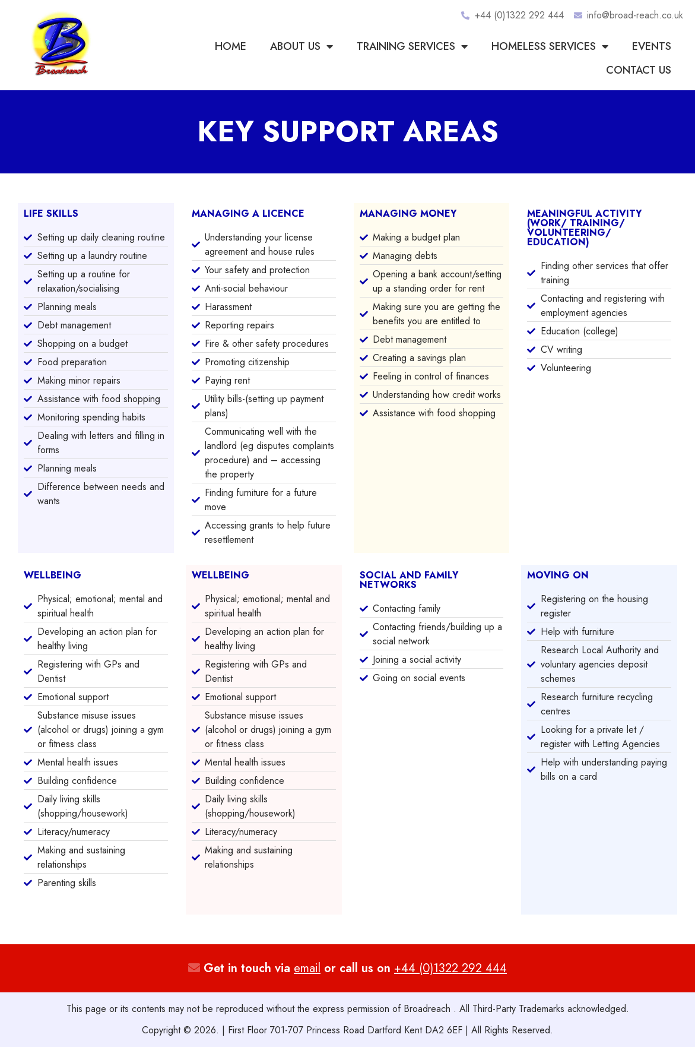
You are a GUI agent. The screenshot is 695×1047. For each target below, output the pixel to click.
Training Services (412, 46)
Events (651, 46)
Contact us (638, 70)
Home (230, 46)
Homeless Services (549, 46)
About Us (301, 46)
